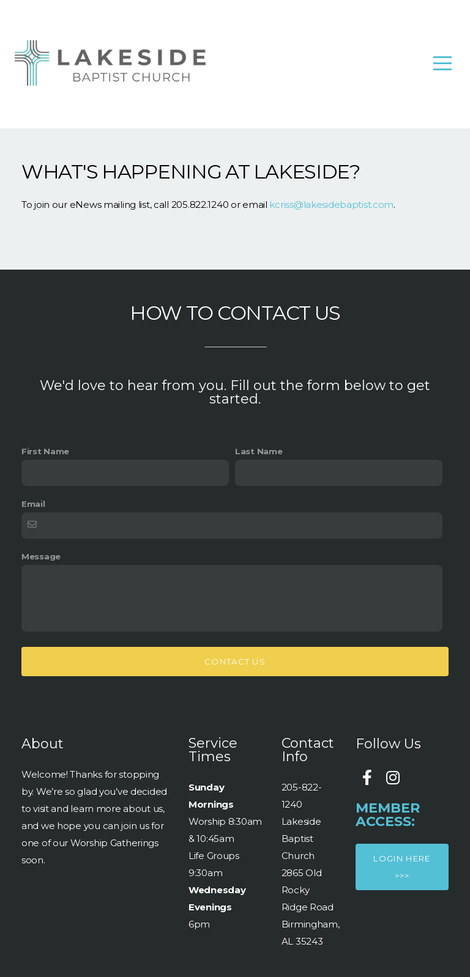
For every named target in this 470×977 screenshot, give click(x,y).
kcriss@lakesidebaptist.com (331, 204)
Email (33, 504)
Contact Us (235, 661)
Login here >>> (401, 866)
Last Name (258, 451)
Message (41, 556)
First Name (45, 451)
